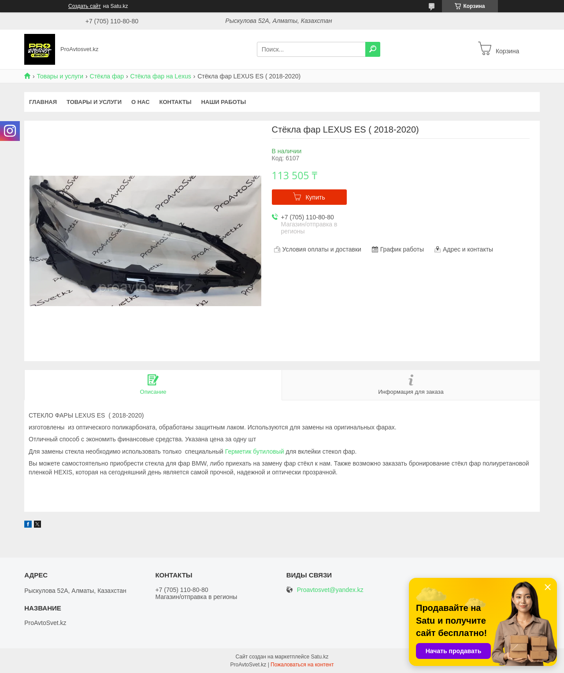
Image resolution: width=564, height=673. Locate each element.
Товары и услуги (60, 76)
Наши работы (223, 102)
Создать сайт (84, 6)
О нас (140, 102)
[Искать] (372, 49)
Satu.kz (319, 657)
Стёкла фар (107, 76)
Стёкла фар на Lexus (160, 76)
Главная (43, 102)
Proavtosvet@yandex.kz (330, 590)
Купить (315, 197)
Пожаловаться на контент (302, 665)
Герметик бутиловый (254, 451)
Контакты (176, 102)
